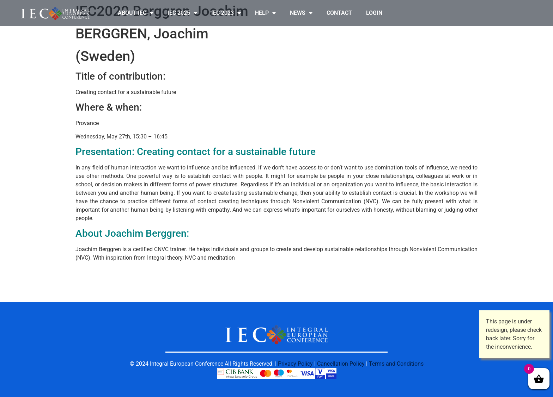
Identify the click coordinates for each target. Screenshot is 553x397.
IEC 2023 (226, 13)
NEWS (301, 13)
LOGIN (374, 13)
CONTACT (339, 13)
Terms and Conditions (396, 363)
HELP (265, 13)
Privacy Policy (295, 363)
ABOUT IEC (135, 13)
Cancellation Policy (341, 363)
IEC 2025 (182, 13)
